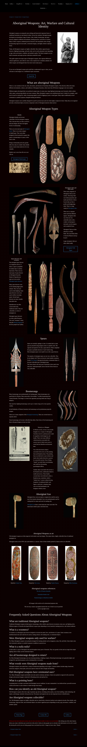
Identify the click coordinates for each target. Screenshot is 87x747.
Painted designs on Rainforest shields (43, 597)
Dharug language (18, 322)
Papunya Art (69, 3)
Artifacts (77, 3)
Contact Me (43, 715)
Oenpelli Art (19, 3)
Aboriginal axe (31, 504)
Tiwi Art (53, 3)
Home (6, 3)
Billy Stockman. (73, 583)
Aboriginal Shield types (19, 159)
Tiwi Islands (34, 360)
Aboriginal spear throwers (15, 281)
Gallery (11, 3)
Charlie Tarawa (55, 583)
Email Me (31, 76)
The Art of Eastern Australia (43, 591)
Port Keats (45, 3)
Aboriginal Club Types (70, 249)
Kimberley (42, 8)
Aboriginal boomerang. (32, 414)
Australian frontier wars (43, 594)
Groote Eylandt (36, 3)
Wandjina (60, 3)
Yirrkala (27, 3)
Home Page (19, 715)
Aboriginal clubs (72, 208)
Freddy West (19, 583)
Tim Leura (37, 583)
